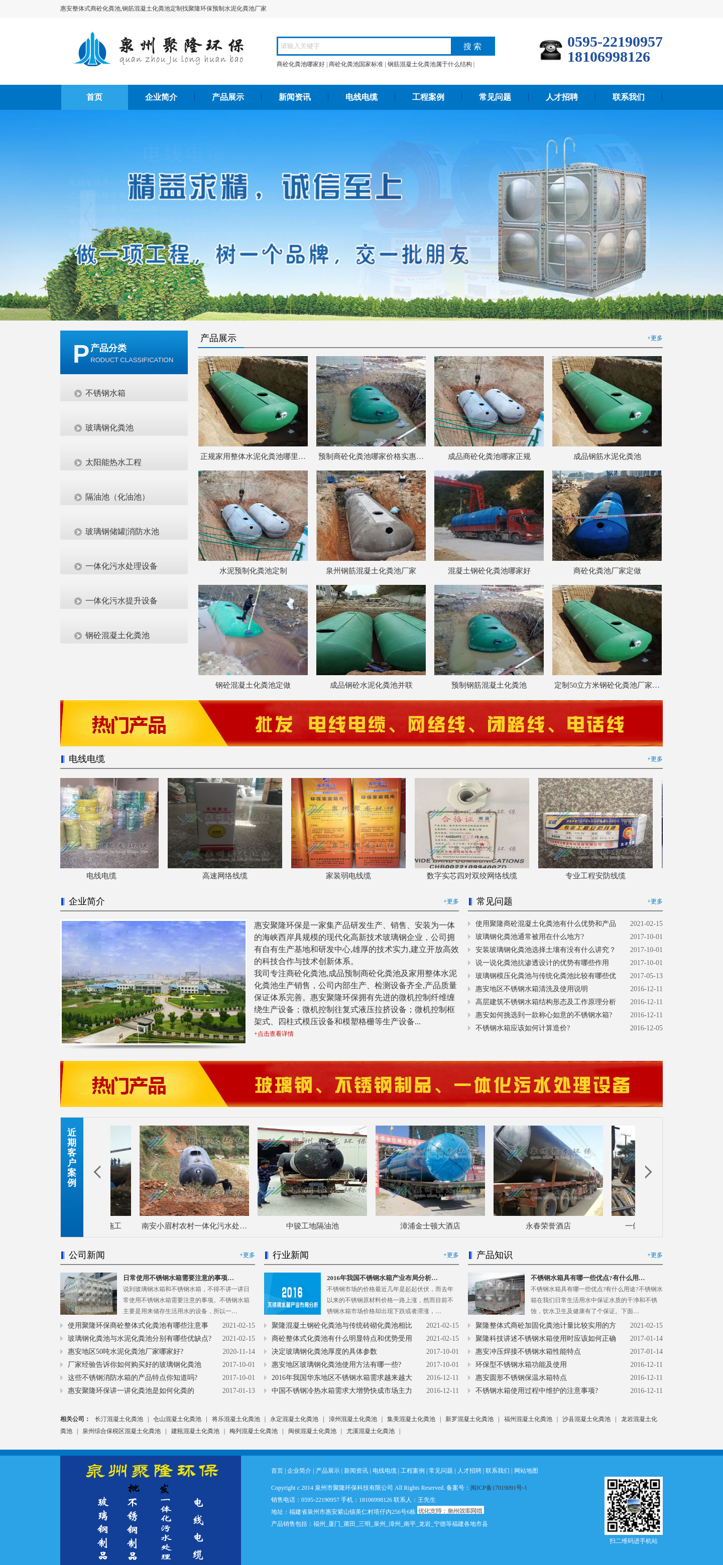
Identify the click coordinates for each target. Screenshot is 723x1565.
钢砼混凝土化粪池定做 (253, 685)
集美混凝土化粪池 (411, 1419)
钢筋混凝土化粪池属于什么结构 (430, 64)
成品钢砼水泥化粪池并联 (371, 685)
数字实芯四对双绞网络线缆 (475, 876)
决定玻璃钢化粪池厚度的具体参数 (324, 1351)
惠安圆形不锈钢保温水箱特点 (521, 1377)
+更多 (655, 338)
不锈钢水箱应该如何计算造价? (522, 1028)
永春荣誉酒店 (550, 1226)
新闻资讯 (295, 97)
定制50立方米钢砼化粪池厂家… (607, 685)
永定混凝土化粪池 (294, 1419)
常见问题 (495, 97)
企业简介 (161, 97)
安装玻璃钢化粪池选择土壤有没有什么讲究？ (545, 950)
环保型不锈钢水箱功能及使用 (521, 1364)
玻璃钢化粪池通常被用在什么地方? (529, 937)
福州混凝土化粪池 (528, 1419)
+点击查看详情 (274, 1033)
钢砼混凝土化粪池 (117, 635)
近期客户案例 (71, 1158)
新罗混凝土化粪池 (469, 1419)
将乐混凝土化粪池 (236, 1419)
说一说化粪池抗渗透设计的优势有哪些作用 (542, 963)
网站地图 (526, 1470)
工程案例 (428, 97)
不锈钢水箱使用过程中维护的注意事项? (536, 1390)
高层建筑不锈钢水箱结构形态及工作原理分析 (545, 1002)
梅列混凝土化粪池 (253, 1431)
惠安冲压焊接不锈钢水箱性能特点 (528, 1351)
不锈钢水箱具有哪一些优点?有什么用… (588, 1278)
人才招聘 (562, 97)
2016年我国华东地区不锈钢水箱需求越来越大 (342, 1377)
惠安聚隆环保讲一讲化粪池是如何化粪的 (131, 1390)
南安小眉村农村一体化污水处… (197, 1226)
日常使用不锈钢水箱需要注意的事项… (178, 1278)
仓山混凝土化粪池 (177, 1419)
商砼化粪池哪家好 (301, 64)
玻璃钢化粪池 (109, 427)
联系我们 (629, 97)
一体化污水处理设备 (121, 566)
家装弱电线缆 (352, 876)
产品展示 (228, 97)
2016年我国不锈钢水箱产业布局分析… (382, 1278)
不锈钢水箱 (105, 393)
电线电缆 (361, 97)
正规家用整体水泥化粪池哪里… (253, 456)
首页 (94, 97)
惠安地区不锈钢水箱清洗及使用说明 (531, 989)
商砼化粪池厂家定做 (607, 571)
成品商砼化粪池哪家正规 (489, 456)
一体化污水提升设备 (121, 600)
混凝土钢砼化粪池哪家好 (489, 571)
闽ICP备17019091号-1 (498, 1487)
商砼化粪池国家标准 (356, 64)
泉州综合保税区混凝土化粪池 (121, 1431)
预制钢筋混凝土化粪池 (489, 685)
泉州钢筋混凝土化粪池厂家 (371, 571)
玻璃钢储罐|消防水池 (122, 531)
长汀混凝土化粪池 (119, 1419)
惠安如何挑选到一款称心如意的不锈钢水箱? (543, 1015)
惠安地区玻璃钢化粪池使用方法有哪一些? (336, 1364)
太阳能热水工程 (113, 462)
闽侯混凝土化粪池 (312, 1431)
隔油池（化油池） (117, 497)
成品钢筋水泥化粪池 (607, 456)
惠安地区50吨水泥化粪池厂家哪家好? (125, 1351)
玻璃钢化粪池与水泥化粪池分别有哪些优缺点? (139, 1338)
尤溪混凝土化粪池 (370, 1431)
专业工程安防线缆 (599, 876)
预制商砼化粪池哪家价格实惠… (371, 456)
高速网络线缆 (228, 876)
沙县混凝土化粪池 (586, 1419)
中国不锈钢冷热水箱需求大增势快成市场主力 (342, 1390)
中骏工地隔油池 (315, 1226)
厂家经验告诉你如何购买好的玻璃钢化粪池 (134, 1364)
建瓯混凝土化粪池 (195, 1431)
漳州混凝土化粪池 (353, 1419)
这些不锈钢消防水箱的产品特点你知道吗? (132, 1377)
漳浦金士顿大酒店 (433, 1226)
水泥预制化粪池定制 (253, 571)
